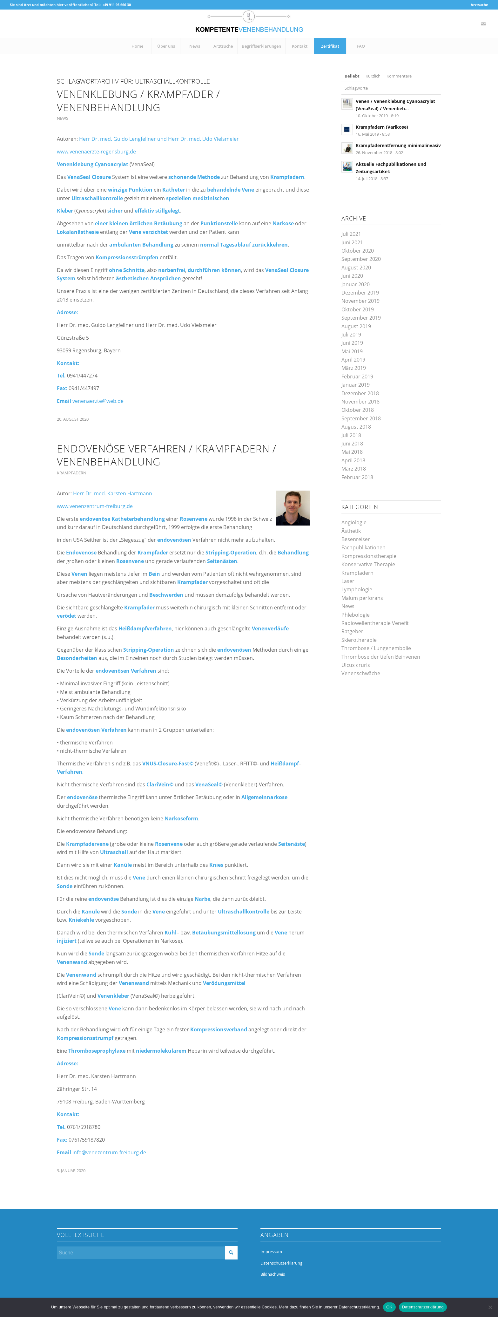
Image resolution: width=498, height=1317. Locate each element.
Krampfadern (71, 473)
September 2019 (361, 317)
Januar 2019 (355, 384)
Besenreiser (355, 539)
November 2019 (360, 300)
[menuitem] (478, 4)
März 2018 (353, 468)
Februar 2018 (357, 477)
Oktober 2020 (357, 250)
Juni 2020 (352, 275)
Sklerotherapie (359, 639)
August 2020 (356, 267)
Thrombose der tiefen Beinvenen (380, 656)
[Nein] (490, 1307)
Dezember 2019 (360, 292)
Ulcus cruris (355, 665)
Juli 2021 (351, 233)
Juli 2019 (351, 334)
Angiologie (354, 522)
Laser (347, 581)
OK (389, 1307)
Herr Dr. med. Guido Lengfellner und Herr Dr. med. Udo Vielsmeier (159, 138)
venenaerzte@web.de (98, 400)
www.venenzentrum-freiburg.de (95, 506)
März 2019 (353, 367)
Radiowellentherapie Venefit (375, 623)
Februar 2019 (357, 376)
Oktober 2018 (357, 409)
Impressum (271, 1251)
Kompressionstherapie (368, 556)
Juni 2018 (352, 443)
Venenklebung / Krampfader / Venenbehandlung (138, 100)
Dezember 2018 (360, 393)
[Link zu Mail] (483, 24)
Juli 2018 (351, 435)
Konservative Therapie (368, 564)
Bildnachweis (272, 1274)
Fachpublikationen (363, 547)
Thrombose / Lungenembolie (376, 648)
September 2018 (361, 418)
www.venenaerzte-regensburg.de (96, 151)
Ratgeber (352, 631)
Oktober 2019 (357, 309)
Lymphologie (356, 589)
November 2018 (360, 401)
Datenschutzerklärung (281, 1263)
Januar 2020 (355, 284)
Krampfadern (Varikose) (382, 127)
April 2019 (353, 359)
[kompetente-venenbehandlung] (249, 24)
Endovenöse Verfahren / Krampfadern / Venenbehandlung (166, 455)
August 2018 (356, 426)
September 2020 (361, 258)
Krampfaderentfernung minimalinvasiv (398, 145)
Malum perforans (362, 597)
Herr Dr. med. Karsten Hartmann (112, 493)
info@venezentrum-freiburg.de (109, 1152)
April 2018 (353, 460)
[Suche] (147, 1252)
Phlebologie (355, 614)
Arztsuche (479, 4)
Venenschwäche (360, 673)
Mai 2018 (352, 451)
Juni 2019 (352, 342)
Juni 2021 (352, 242)
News (62, 118)
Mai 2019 (352, 351)
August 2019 (356, 326)
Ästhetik (351, 530)
